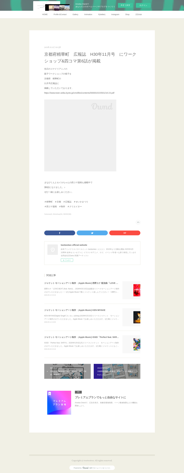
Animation (88, 14)
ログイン (143, 5)
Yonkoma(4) (48, 214)
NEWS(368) (67, 214)
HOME (45, 14)
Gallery (75, 14)
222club (138, 14)
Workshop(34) (57, 214)
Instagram (115, 14)
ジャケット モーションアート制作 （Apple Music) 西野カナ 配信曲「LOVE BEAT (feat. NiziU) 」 (90, 283)
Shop (127, 14)
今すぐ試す (125, 5)
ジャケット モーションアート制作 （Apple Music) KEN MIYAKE (74, 310)
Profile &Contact (60, 14)
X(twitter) (101, 14)
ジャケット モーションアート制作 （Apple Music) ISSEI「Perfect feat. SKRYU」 (83, 337)
